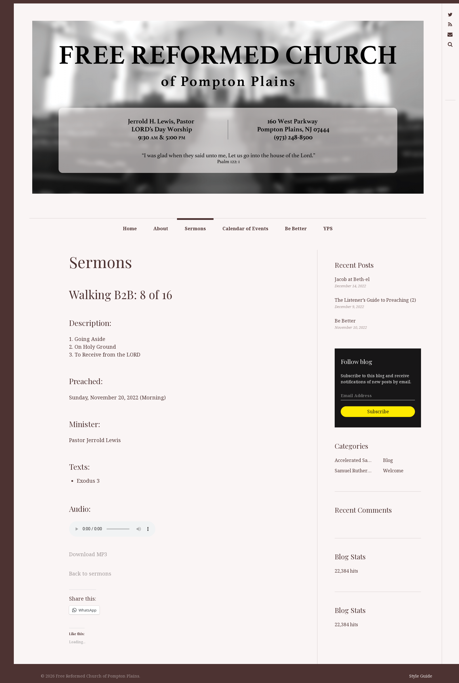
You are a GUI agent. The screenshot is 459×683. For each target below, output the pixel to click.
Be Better (296, 228)
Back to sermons (90, 573)
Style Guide (420, 676)
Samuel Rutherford (356, 470)
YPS (328, 228)
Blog (388, 460)
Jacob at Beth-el (352, 279)
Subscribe (378, 411)
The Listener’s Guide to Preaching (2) (375, 300)
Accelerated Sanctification (364, 460)
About (160, 228)
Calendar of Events (245, 228)
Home (130, 228)
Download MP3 (88, 554)
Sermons (195, 228)
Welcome (393, 470)
